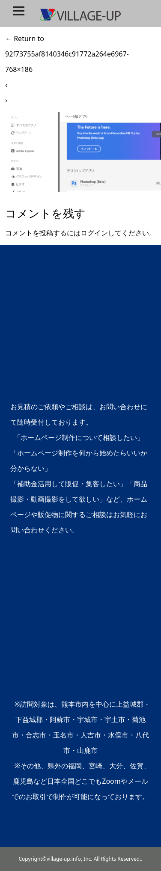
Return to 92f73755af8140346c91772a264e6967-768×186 (67, 54)
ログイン (94, 233)
